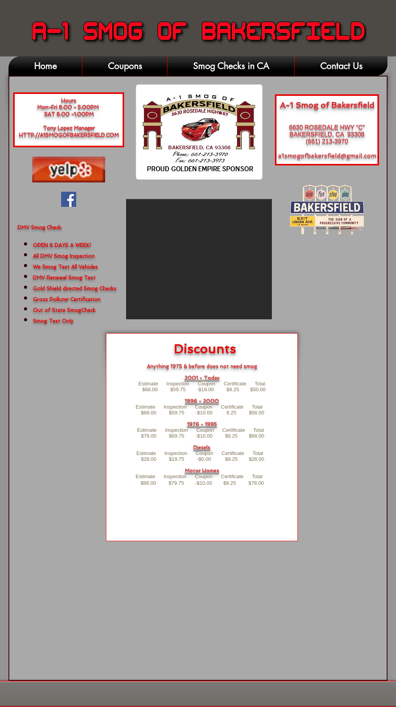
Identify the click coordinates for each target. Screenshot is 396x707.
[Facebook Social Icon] (68, 199)
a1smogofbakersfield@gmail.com (327, 155)
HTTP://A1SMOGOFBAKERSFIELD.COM (69, 135)
